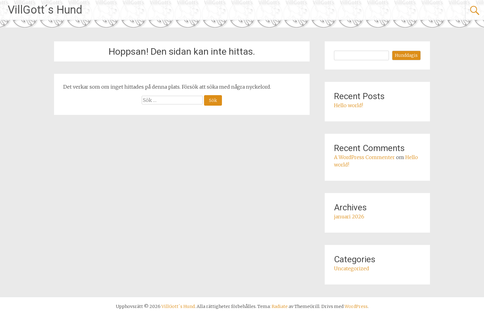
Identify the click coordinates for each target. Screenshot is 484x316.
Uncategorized (351, 268)
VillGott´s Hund (45, 9)
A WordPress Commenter (364, 157)
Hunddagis (406, 55)
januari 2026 (349, 216)
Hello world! (348, 105)
